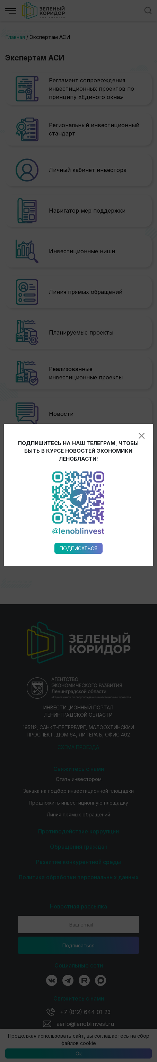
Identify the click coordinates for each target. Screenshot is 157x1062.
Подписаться (78, 403)
